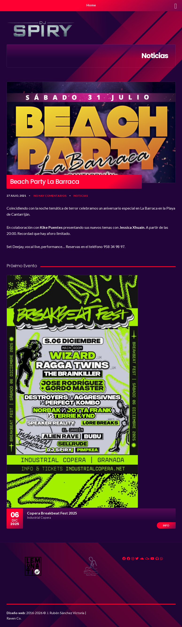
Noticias (81, 195)
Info (166, 525)
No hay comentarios (50, 195)
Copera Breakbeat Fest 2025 (52, 513)
